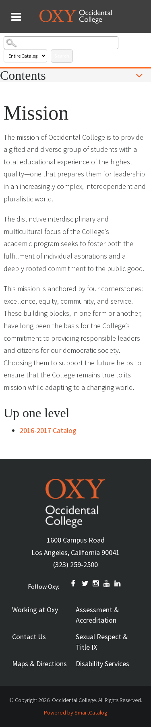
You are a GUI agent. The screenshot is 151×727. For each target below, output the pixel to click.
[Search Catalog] (61, 42)
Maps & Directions (39, 663)
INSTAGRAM (96, 583)
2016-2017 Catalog (48, 430)
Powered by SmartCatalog (76, 712)
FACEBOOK (74, 583)
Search (61, 56)
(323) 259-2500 (75, 564)
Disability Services (102, 663)
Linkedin (118, 583)
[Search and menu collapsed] (16, 17)
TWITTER (85, 583)
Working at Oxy (35, 609)
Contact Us (29, 636)
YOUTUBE (107, 583)
